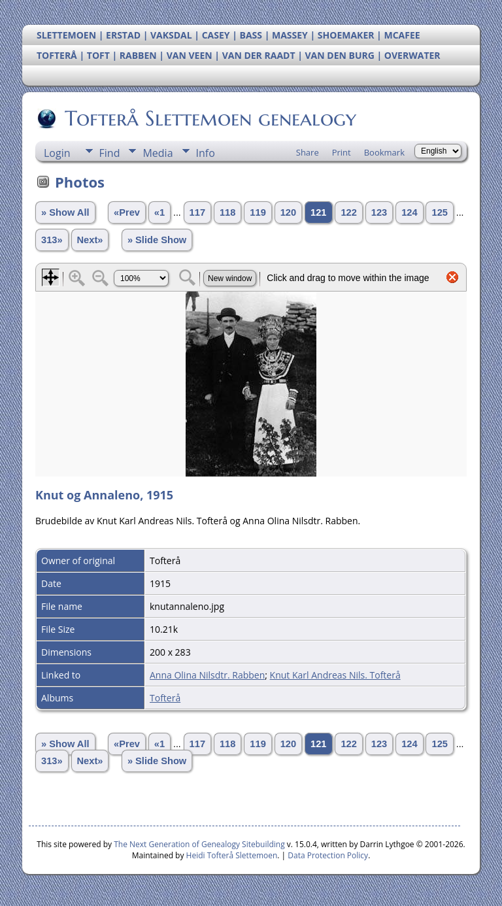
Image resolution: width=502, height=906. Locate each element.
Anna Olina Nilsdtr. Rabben (207, 675)
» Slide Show (156, 240)
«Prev (127, 212)
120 (288, 212)
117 (197, 212)
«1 (159, 212)
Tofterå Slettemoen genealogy (209, 118)
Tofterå (165, 698)
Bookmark (384, 152)
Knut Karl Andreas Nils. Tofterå (335, 675)
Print (341, 152)
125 (439, 212)
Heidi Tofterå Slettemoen (232, 855)
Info (205, 153)
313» (52, 240)
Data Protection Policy (328, 855)
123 (379, 212)
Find (109, 153)
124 (409, 212)
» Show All (65, 212)
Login (57, 153)
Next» (90, 240)
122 (348, 212)
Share (307, 152)
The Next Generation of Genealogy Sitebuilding (199, 844)
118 (227, 212)
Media (157, 153)
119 (257, 212)
